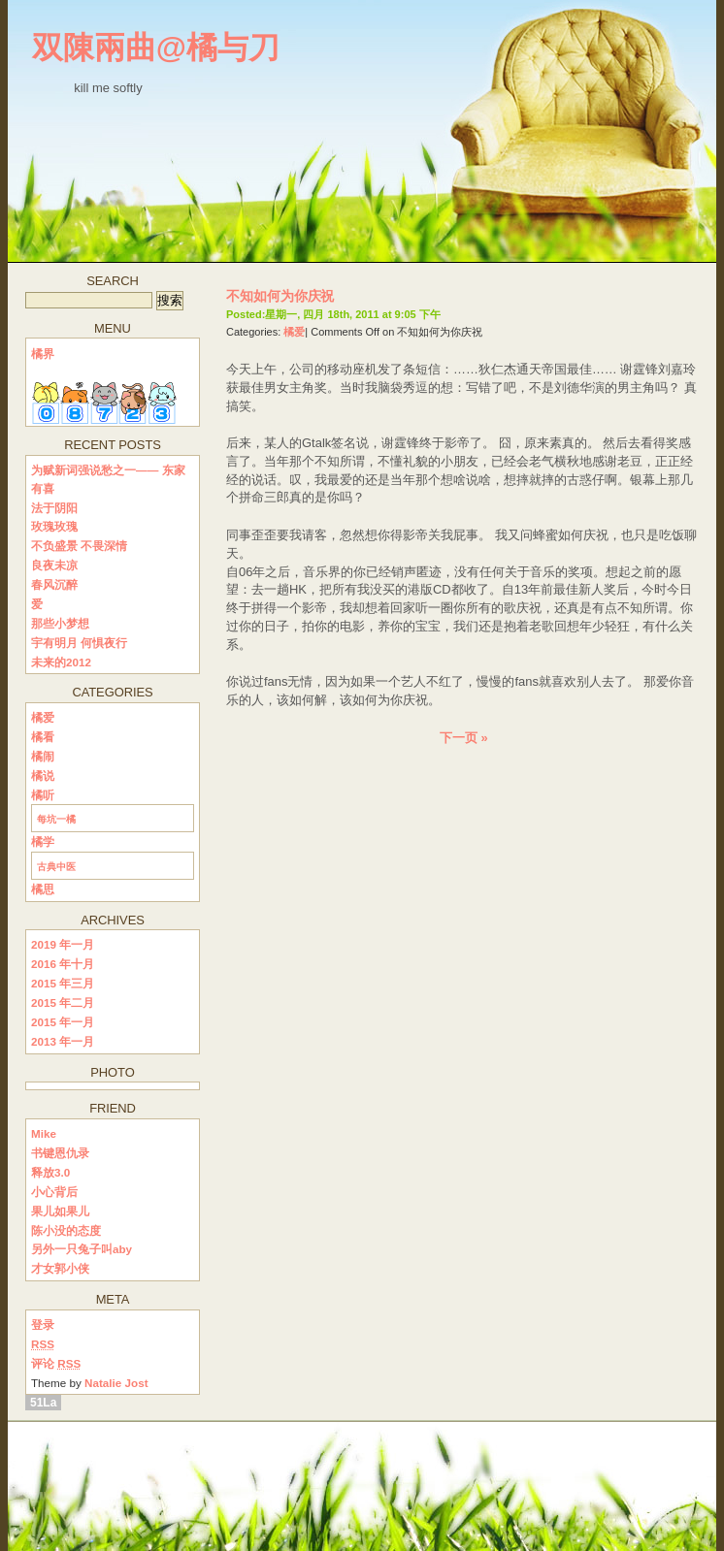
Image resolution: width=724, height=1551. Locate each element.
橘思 (42, 889)
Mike (43, 1133)
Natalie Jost (116, 1382)
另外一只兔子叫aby (81, 1249)
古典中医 (56, 866)
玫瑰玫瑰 (54, 526)
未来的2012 (61, 662)
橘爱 (294, 332)
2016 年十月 (62, 963)
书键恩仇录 (60, 1153)
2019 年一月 (62, 944)
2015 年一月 (62, 1022)
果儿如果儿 (60, 1211)
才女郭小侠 (60, 1268)
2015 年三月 (62, 983)
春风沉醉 (54, 584)
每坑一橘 (56, 819)
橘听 (42, 795)
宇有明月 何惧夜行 (79, 642)
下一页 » (463, 737)
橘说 (42, 775)
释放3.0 (50, 1172)
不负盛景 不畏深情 (79, 545)
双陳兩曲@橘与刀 (156, 47)
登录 (42, 1324)
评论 (56, 1363)
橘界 (42, 353)
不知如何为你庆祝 (280, 296)
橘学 (42, 841)
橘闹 (42, 756)
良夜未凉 (54, 565)
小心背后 (54, 1191)
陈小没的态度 (66, 1230)
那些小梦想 (60, 623)
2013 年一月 (62, 1041)
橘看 (42, 736)
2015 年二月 (62, 1002)
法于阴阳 (54, 507)
